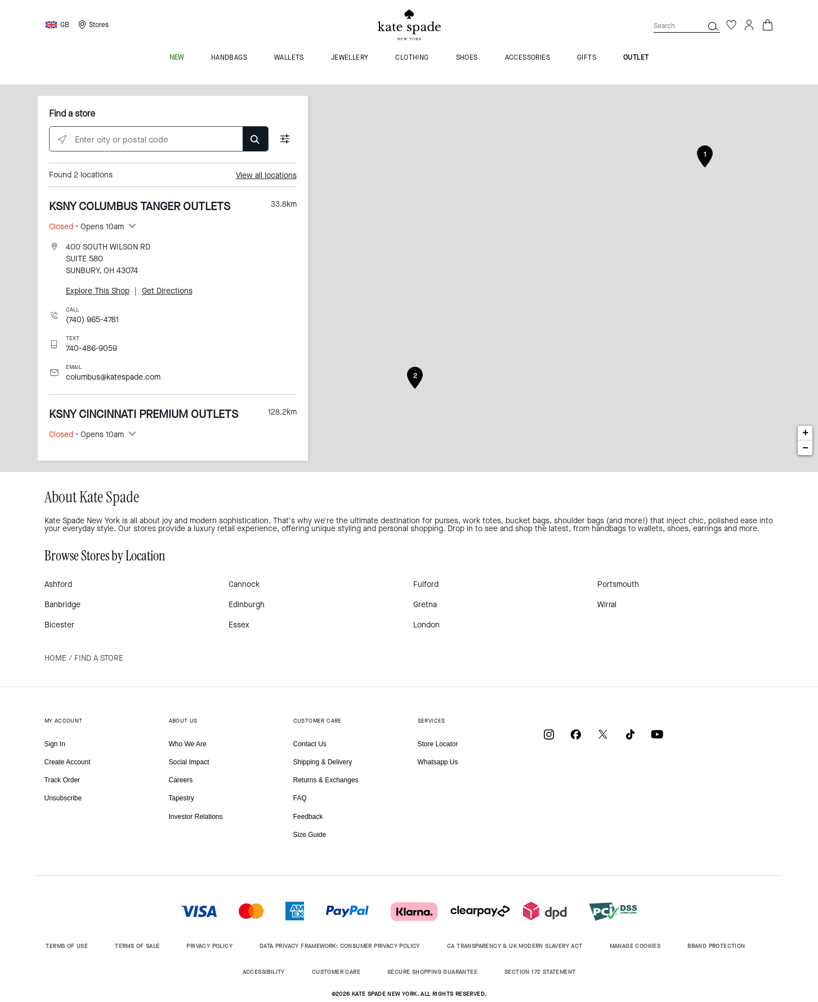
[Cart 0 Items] (767, 24)
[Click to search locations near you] (62, 139)
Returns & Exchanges (326, 780)
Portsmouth (618, 584)
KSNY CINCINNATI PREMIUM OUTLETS (143, 414)
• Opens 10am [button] (86, 227)
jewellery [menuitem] (350, 58)
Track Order (62, 780)
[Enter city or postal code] (159, 139)
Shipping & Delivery (322, 762)
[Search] (713, 26)
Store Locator (438, 744)
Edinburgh (247, 604)
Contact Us (310, 744)
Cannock (244, 584)
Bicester (59, 625)
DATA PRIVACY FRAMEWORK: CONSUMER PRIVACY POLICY (340, 946)
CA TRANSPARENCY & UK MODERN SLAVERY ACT (515, 946)
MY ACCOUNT (63, 720)
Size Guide (310, 835)
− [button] (805, 448)
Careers (181, 780)
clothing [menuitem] (411, 58)
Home (55, 658)
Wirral (606, 604)
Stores (99, 24)
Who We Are (188, 744)
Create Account (67, 762)
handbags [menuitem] (229, 58)
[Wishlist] (731, 25)
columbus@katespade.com (113, 377)
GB (64, 24)
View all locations (266, 175)
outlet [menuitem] (636, 58)
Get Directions (167, 291)
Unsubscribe (63, 798)
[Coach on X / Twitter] (603, 734)
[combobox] (687, 26)
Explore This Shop (97, 291)
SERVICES (431, 720)
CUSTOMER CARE (317, 720)
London (426, 625)
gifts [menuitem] (586, 58)
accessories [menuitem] (527, 58)
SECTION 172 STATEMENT (539, 972)
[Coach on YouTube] (657, 734)
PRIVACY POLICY (209, 946)
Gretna (425, 604)
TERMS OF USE (67, 946)
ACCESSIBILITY (264, 972)
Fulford (426, 584)
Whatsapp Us (438, 762)
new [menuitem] (176, 58)
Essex (239, 625)
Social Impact (189, 762)
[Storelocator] (92, 25)
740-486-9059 (91, 348)
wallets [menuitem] (289, 58)
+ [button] (805, 433)
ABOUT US (183, 720)
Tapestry (181, 798)
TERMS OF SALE (137, 946)
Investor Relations (196, 817)
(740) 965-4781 (92, 319)
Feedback (308, 817)
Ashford (58, 584)
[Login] (749, 25)
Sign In (54, 744)
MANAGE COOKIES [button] (635, 946)
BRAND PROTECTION (716, 946)
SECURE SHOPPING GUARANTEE (432, 972)
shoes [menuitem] (467, 58)
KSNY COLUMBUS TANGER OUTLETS (139, 206)
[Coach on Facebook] (576, 734)
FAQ (300, 798)
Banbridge (62, 604)
